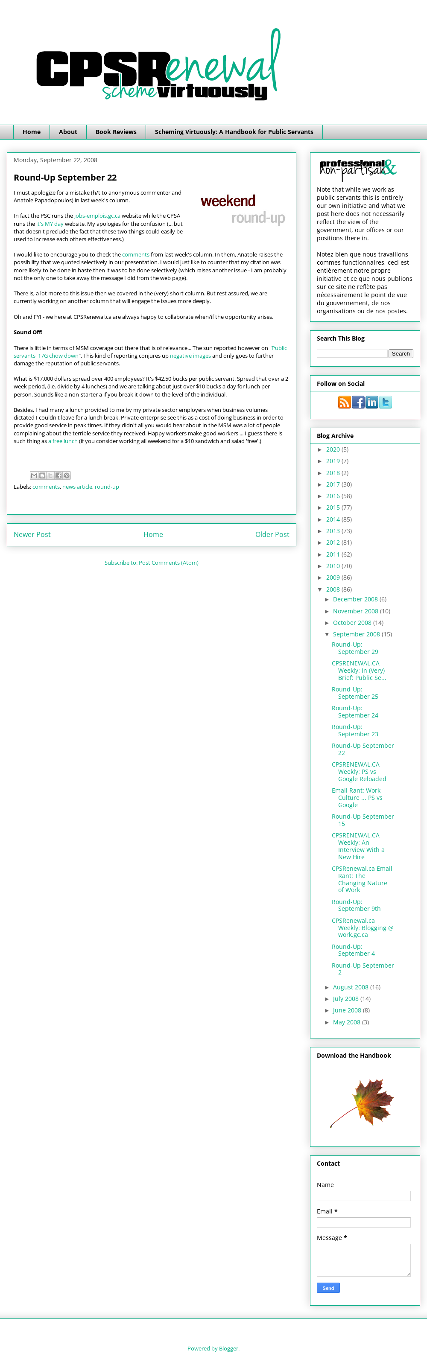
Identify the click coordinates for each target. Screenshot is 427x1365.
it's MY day (50, 224)
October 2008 (353, 622)
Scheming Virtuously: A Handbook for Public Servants (234, 132)
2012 (334, 542)
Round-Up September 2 (363, 969)
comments (135, 254)
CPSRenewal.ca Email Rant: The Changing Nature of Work (362, 879)
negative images (190, 355)
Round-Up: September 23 (355, 730)
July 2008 (346, 999)
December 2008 (356, 599)
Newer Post (32, 534)
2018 (334, 473)
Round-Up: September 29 (355, 648)
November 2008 (356, 611)
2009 (334, 577)
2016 (334, 496)
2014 (334, 519)
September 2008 (357, 634)
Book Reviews (116, 132)
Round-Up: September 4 (353, 950)
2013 (334, 531)
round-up (107, 486)
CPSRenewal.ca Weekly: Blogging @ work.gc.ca (363, 927)
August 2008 (351, 987)
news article (77, 486)
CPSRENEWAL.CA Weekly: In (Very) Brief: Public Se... (359, 670)
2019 (334, 461)
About (68, 132)
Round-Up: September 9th (356, 905)
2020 (334, 449)
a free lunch (63, 441)
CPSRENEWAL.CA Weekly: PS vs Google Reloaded (359, 771)
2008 (334, 589)
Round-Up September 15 (363, 820)
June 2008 (348, 1010)
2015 (334, 507)
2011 (334, 554)
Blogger (228, 1348)
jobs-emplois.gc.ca (97, 215)
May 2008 (347, 1022)
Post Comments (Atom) (169, 562)
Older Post (272, 534)
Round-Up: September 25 (355, 692)
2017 (334, 484)
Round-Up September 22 (363, 749)
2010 (334, 566)
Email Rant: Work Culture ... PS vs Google (357, 797)
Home (32, 132)
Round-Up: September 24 (355, 711)
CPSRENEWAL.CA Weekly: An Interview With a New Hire (358, 845)
